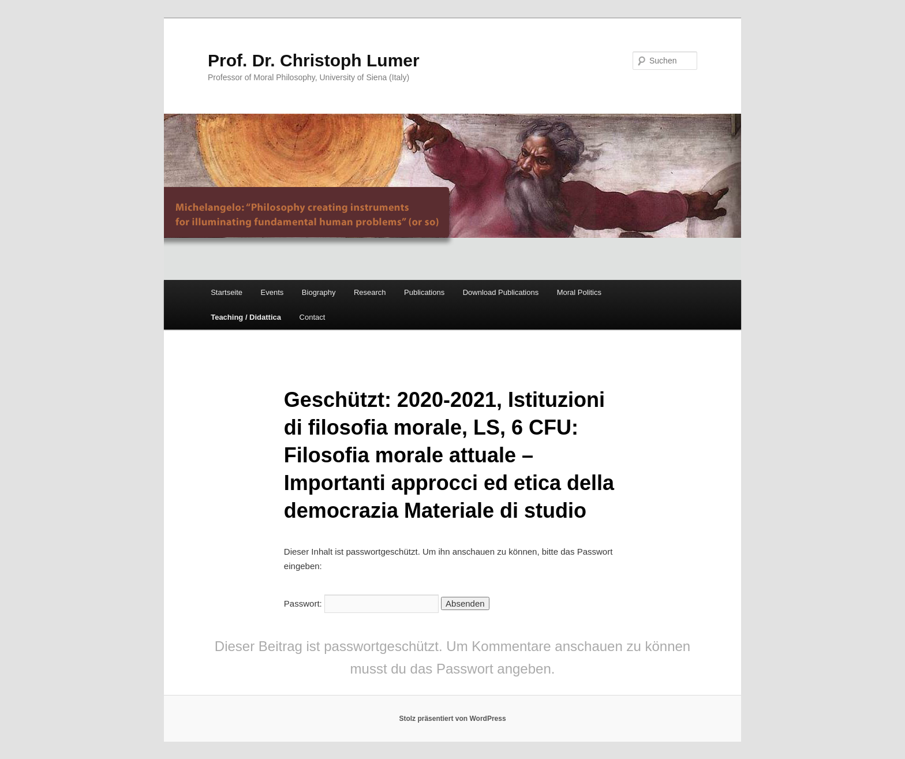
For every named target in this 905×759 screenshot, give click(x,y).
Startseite (226, 292)
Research (370, 292)
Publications (424, 292)
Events (272, 292)
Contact (313, 317)
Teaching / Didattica (246, 317)
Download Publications (501, 292)
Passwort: (361, 603)
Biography (319, 292)
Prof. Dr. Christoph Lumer (314, 60)
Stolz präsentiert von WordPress (452, 719)
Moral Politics (579, 292)
